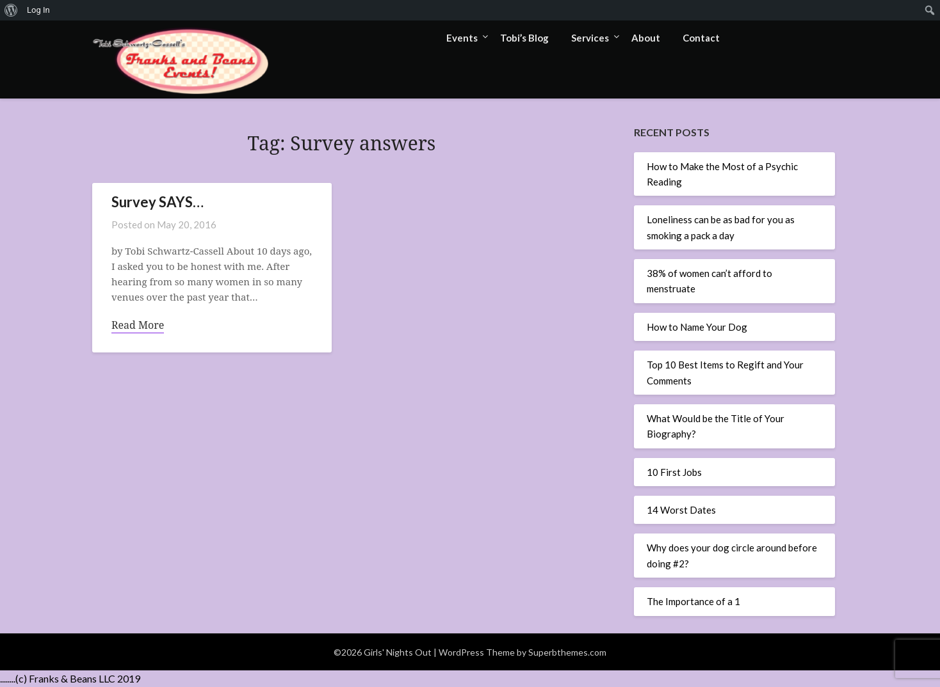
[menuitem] (11, 10)
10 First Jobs (674, 472)
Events (462, 37)
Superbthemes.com (567, 652)
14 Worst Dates (681, 510)
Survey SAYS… (157, 201)
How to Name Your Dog (697, 327)
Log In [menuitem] (38, 10)
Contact (701, 37)
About (645, 37)
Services (590, 37)
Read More (137, 325)
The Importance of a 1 (693, 601)
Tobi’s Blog (524, 37)
